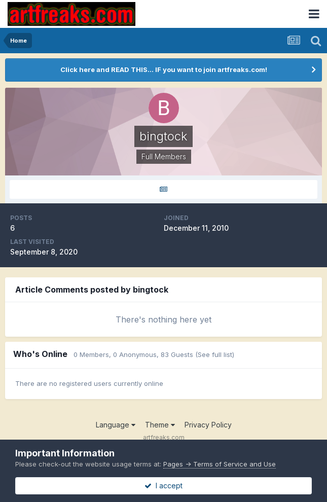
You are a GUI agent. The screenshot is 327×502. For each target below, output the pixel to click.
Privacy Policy (208, 424)
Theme (160, 424)
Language (115, 424)
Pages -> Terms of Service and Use (219, 464)
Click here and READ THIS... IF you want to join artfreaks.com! (163, 69)
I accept (163, 485)
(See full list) (214, 354)
